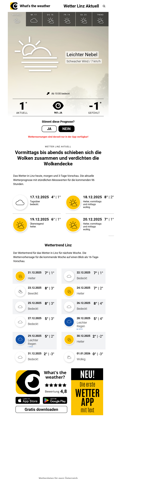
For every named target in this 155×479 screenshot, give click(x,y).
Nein (66, 129)
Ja (49, 129)
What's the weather (30, 6)
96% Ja (58, 107)
